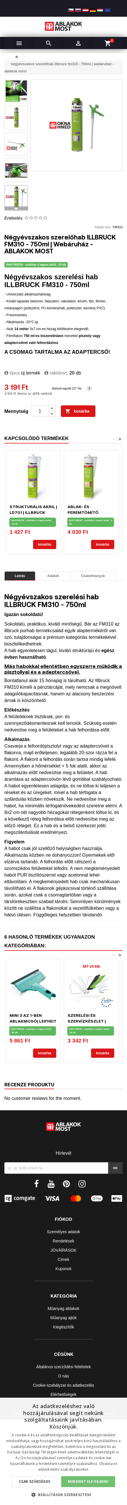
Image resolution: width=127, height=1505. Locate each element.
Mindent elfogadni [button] (88, 1481)
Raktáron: (56, 372)
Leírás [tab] (20, 576)
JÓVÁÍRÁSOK (63, 1250)
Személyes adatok (63, 1231)
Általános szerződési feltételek (63, 1366)
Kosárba (77, 411)
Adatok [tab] (53, 576)
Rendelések (63, 1241)
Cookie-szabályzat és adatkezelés (63, 1385)
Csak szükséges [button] (34, 1481)
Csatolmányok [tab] (93, 576)
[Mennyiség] (40, 411)
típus (12, 372)
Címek (63, 1259)
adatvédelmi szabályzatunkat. (63, 1469)
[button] (63, 1494)
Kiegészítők (63, 1327)
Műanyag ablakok (63, 1308)
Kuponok (63, 1268)
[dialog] (63, 1451)
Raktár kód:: (103, 227)
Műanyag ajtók (63, 1317)
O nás (63, 1376)
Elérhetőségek (63, 1394)
